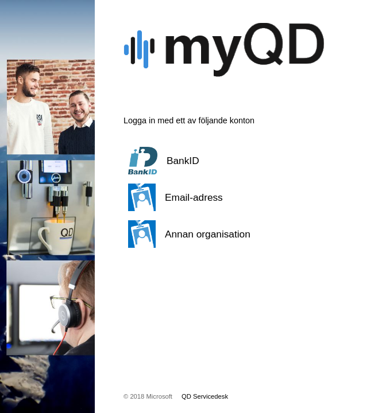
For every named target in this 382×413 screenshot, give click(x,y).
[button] (224, 160)
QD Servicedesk (205, 396)
